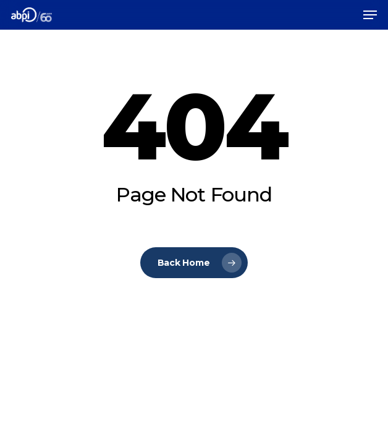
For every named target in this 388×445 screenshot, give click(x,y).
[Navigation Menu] (370, 15)
